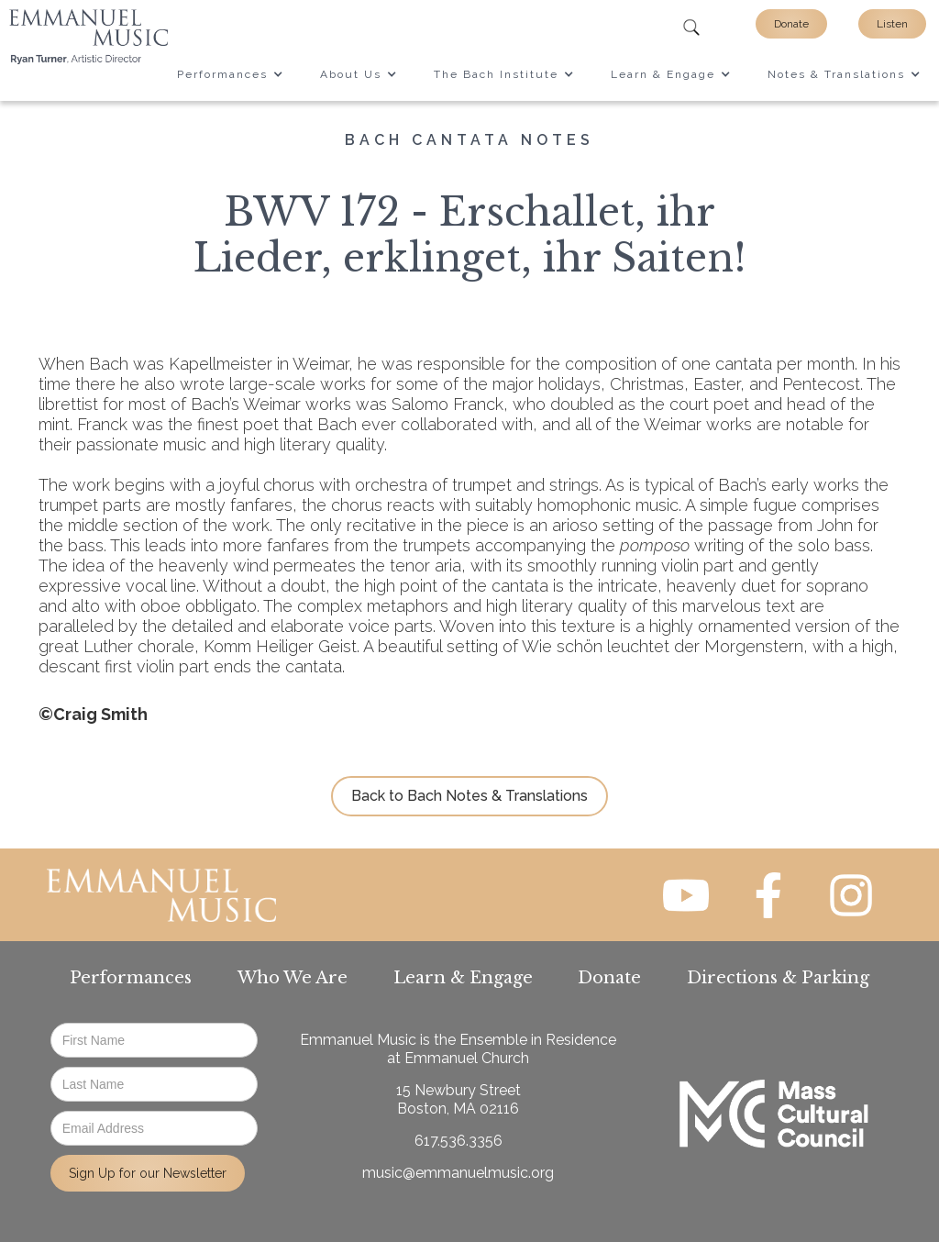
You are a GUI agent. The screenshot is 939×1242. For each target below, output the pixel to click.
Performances (131, 978)
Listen (892, 23)
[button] (230, 74)
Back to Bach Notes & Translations (469, 795)
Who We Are (293, 978)
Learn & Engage (463, 978)
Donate (791, 23)
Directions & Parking (778, 978)
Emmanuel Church (466, 1058)
